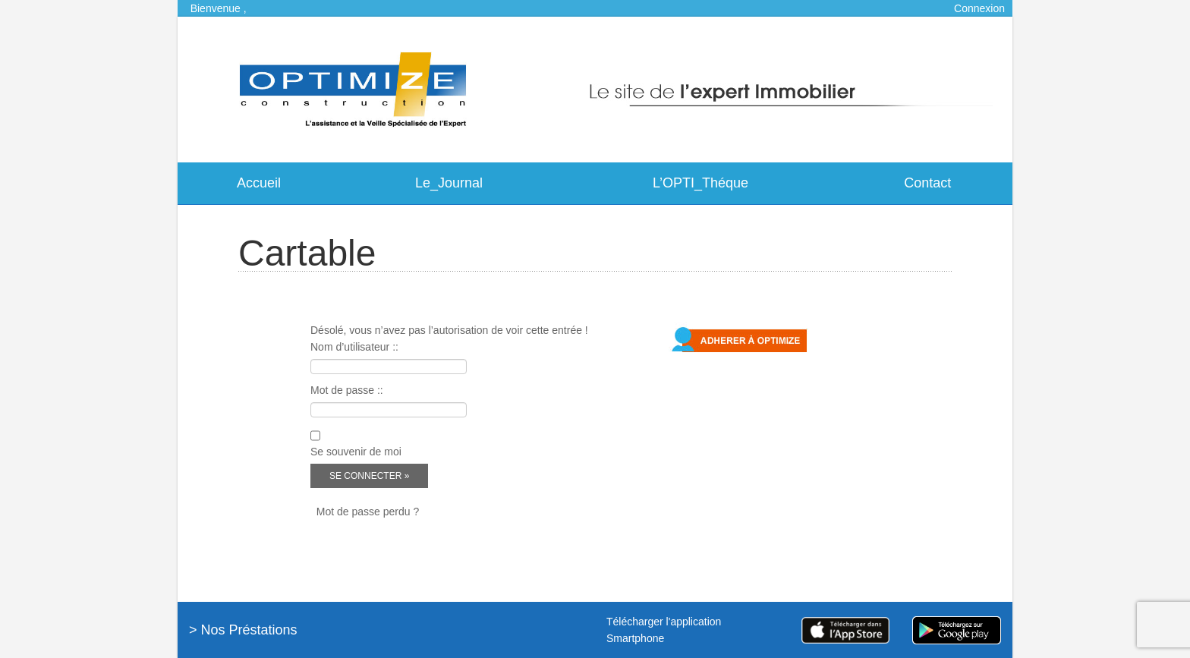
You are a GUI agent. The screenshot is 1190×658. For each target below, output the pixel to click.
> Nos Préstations (243, 630)
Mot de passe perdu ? (367, 511)
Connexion (979, 8)
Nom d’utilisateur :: (354, 347)
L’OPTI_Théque (700, 182)
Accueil (259, 182)
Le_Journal (449, 182)
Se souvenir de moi (355, 451)
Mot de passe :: (346, 390)
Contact (927, 182)
